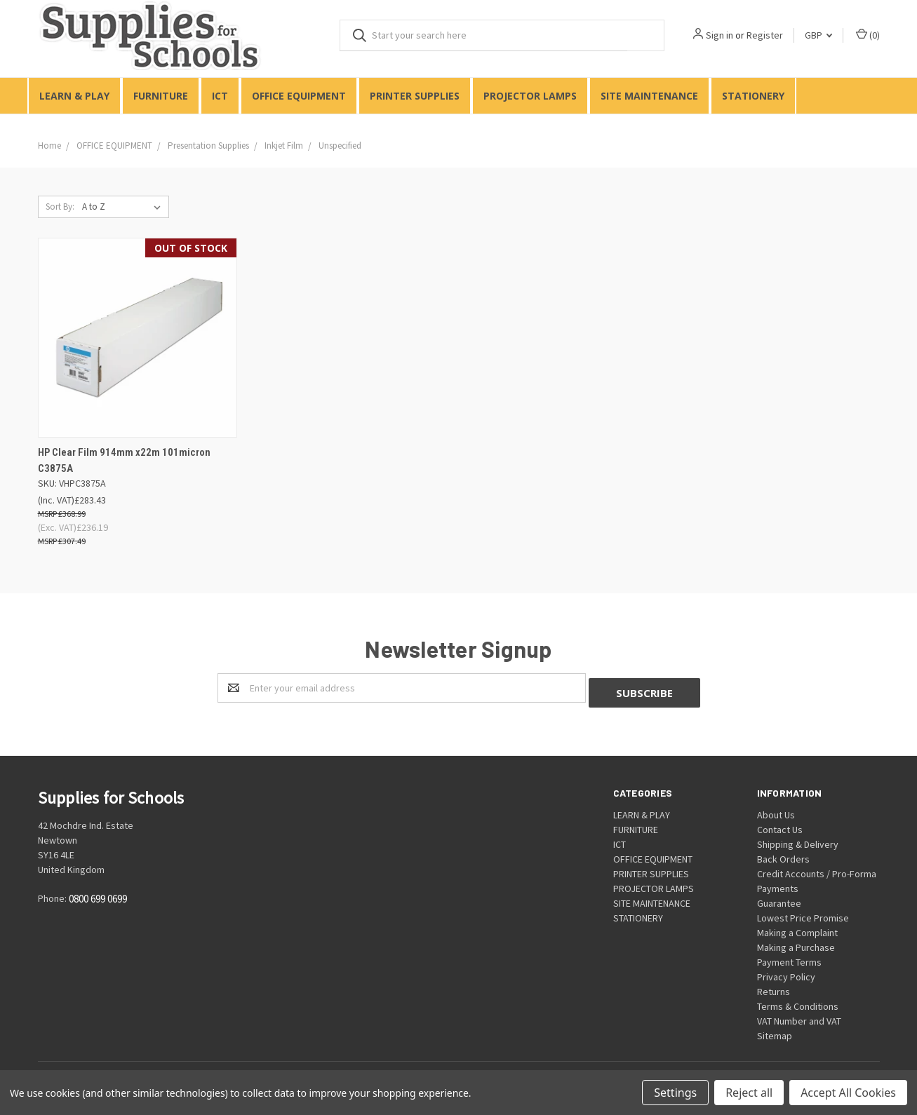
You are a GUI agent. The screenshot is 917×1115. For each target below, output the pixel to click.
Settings (675, 1092)
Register (765, 35)
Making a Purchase (796, 942)
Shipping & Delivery (797, 839)
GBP (818, 35)
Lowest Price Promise (803, 913)
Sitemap (774, 1031)
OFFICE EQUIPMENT (299, 95)
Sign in (719, 35)
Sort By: (60, 206)
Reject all (748, 1092)
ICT (220, 95)
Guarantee (779, 898)
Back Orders (783, 854)
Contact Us (780, 824)
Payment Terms (789, 957)
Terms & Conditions (797, 1001)
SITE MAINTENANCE (649, 95)
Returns (773, 986)
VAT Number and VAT (799, 1016)
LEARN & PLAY (74, 95)
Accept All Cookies (848, 1092)
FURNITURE (160, 95)
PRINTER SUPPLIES (415, 95)
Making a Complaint (797, 927)
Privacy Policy (786, 972)
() (868, 34)
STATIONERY (753, 95)
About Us (776, 810)
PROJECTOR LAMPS (530, 95)
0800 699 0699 (98, 894)
